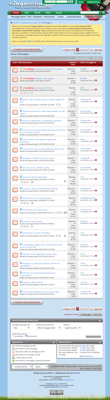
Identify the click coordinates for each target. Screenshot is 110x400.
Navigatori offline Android (32, 282)
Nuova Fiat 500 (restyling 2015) (34, 177)
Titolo (15, 62)
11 (86, 49)
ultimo (98, 50)
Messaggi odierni (18, 17)
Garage (59, 13)
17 (74, 235)
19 (74, 102)
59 (74, 223)
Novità (37, 13)
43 (74, 90)
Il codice (83, 350)
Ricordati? (50, 5)
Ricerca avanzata (95, 17)
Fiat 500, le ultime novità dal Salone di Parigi (40, 189)
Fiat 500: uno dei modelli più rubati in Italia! (39, 254)
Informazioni (49, 17)
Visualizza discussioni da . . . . (22, 325)
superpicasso (32, 213)
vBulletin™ (56, 384)
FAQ (29, 17)
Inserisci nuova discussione (26, 49)
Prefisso (66, 325)
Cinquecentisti (33, 90)
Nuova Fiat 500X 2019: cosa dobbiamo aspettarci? (42, 121)
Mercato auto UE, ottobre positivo (35, 168)
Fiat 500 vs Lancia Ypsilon (32, 221)
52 (74, 212)
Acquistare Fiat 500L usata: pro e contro (38, 158)
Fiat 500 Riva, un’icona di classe (34, 210)
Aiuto (81, 2)
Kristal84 (31, 71)
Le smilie (83, 348)
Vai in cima (97, 314)
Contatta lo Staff (57, 366)
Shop (48, 13)
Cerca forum (96, 58)
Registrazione (93, 2)
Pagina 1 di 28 (69, 49)
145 (74, 200)
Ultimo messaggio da (89, 62)
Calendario (37, 17)
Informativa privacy (68, 380)
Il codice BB (84, 346)
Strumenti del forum (81, 58)
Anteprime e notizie (30, 22)
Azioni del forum (74, 17)
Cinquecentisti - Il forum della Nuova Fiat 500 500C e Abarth (83, 367)
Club (27, 13)
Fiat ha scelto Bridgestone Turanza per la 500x (40, 292)
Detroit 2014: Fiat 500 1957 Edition (36, 233)
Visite (73, 65)
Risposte (72, 62)
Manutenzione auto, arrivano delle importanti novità (43, 149)
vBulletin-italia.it (64, 387)
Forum (16, 13)
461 (74, 179)
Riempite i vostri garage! (44, 78)
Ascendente (17, 336)
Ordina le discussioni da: (45, 325)
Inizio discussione (25, 62)
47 (32, 182)
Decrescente (31, 336)
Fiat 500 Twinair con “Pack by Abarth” (37, 198)
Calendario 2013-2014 (44, 88)
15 (32, 203)
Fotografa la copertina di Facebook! (49, 69)
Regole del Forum (86, 356)
